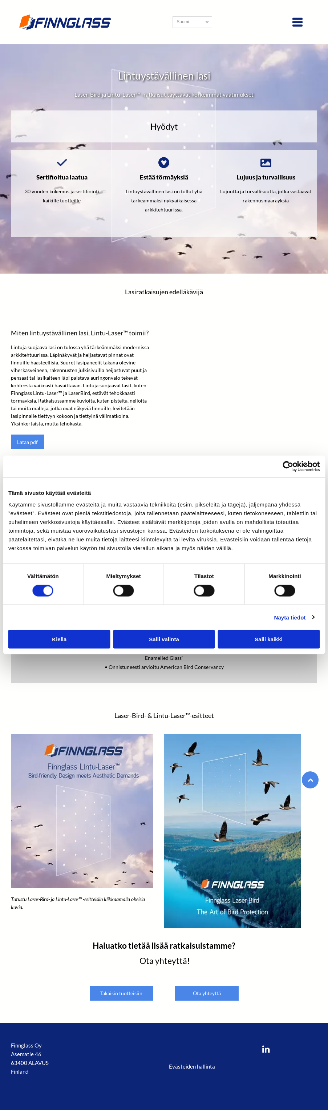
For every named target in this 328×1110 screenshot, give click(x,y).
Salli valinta (164, 639)
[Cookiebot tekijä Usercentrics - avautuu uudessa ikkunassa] (288, 466)
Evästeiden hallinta (192, 1066)
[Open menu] (297, 22)
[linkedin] (266, 1050)
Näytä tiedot (290, 617)
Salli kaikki (269, 639)
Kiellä (59, 639)
